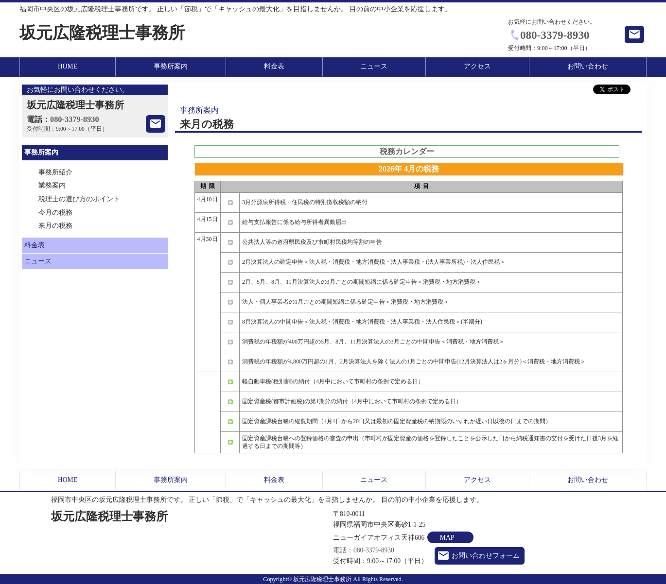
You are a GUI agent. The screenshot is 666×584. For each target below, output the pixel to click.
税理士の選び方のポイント (79, 199)
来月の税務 (55, 225)
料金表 (274, 66)
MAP (447, 537)
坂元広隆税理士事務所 (102, 33)
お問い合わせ (587, 66)
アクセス (477, 66)
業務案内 (52, 185)
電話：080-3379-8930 (363, 550)
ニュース (373, 66)
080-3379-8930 (555, 35)
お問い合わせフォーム (486, 555)
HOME (67, 66)
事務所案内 (171, 66)
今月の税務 (55, 212)
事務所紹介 (55, 172)
